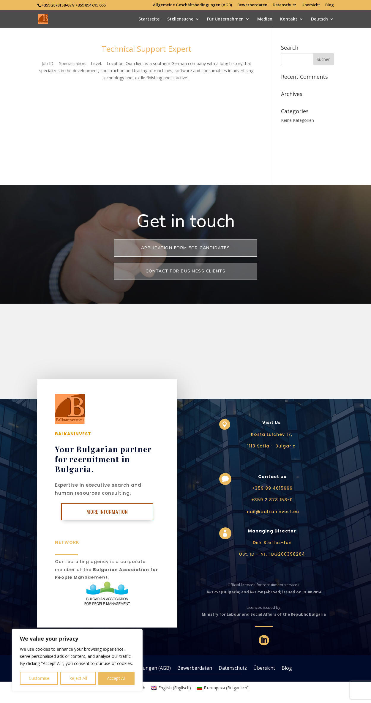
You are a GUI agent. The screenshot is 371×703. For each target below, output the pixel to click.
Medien (264, 19)
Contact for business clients (185, 271)
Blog (329, 5)
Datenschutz (284, 5)
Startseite (149, 19)
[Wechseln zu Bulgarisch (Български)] (223, 688)
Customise (39, 678)
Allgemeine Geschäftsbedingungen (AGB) (192, 5)
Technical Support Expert (146, 48)
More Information (107, 511)
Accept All (116, 678)
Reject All (78, 678)
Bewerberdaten (252, 5)
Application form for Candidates (185, 248)
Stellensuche (180, 19)
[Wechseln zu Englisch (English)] (171, 688)
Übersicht (310, 5)
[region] (77, 660)
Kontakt (288, 19)
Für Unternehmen (225, 19)
